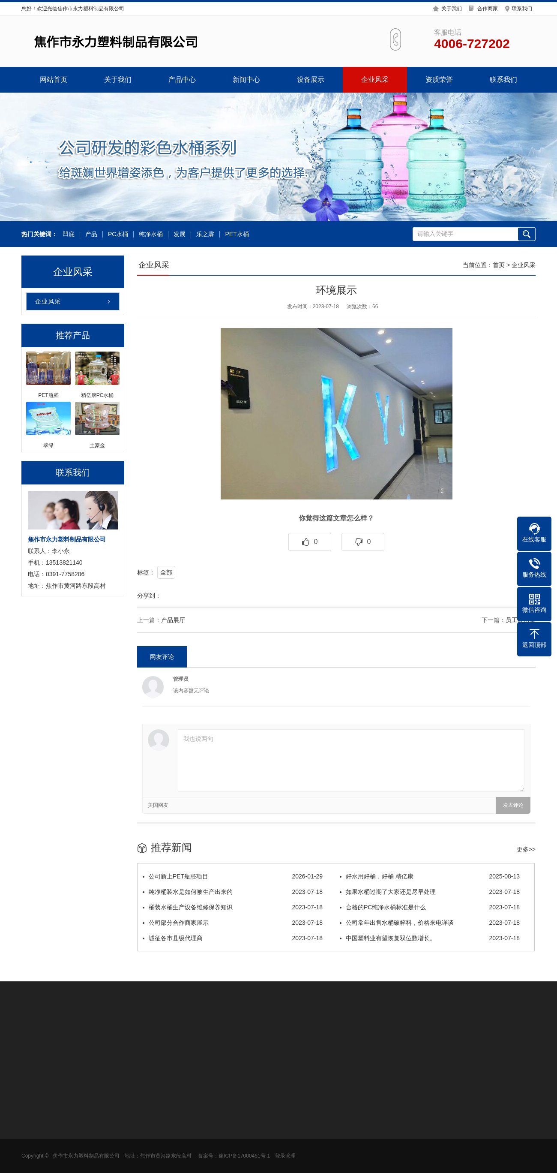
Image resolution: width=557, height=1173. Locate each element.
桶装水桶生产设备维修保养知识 (233, 907)
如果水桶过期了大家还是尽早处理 (430, 891)
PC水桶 (118, 234)
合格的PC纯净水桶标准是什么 (430, 907)
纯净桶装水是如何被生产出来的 (233, 891)
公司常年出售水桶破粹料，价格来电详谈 (430, 922)
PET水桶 (237, 234)
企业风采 (375, 79)
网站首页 (53, 79)
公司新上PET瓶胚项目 (233, 876)
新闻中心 (246, 79)
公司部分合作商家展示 (233, 922)
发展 (180, 234)
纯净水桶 (151, 234)
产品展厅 (173, 620)
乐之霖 (205, 234)
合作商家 (487, 8)
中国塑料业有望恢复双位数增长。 (430, 938)
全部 (166, 572)
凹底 (68, 234)
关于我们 (451, 8)
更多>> (526, 849)
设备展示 (310, 79)
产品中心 (182, 79)
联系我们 (522, 8)
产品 (91, 234)
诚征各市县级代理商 (233, 938)
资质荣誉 (439, 79)
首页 (499, 265)
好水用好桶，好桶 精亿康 (430, 876)
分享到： (149, 595)
